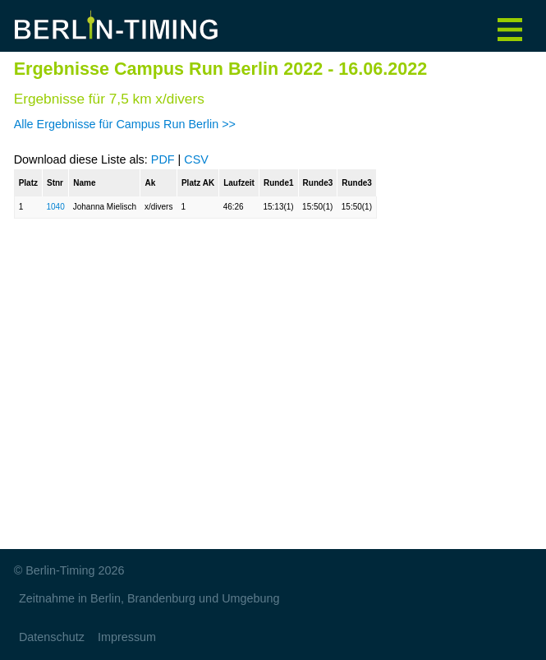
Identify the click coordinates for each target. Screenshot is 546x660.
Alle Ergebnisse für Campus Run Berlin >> (125, 124)
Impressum (127, 637)
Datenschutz (52, 637)
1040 (55, 206)
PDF (163, 159)
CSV (196, 159)
